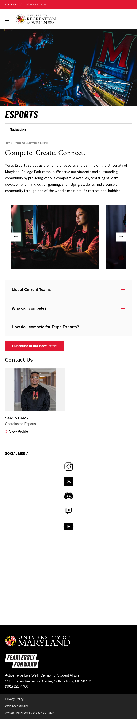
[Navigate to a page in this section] (68, 129)
